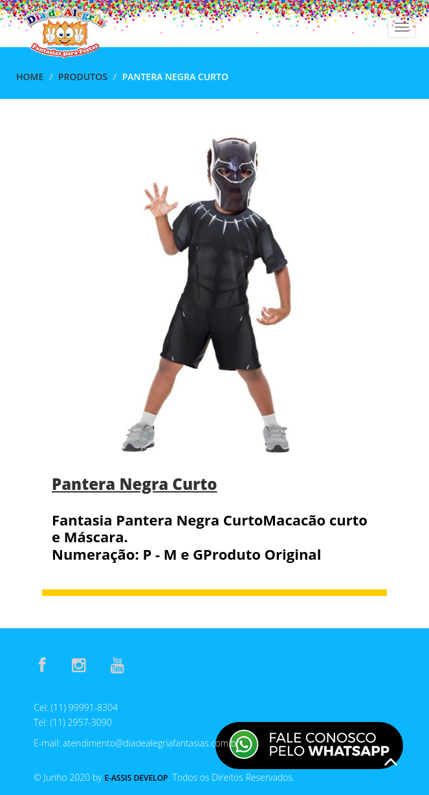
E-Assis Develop (136, 777)
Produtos (82, 76)
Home (29, 76)
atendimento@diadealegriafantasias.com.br (151, 743)
